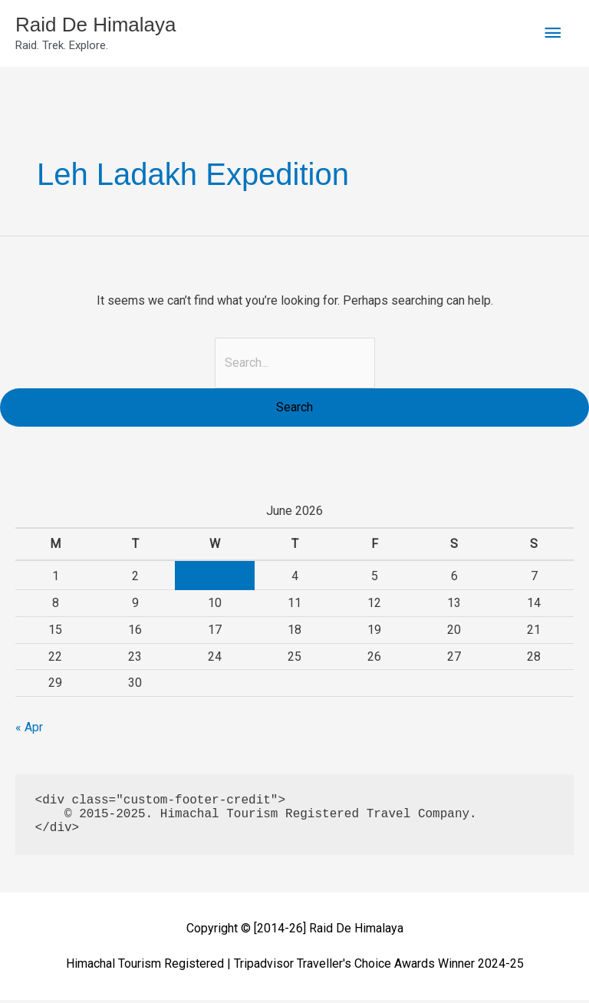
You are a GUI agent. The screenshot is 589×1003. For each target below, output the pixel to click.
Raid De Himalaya (108, 25)
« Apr (29, 730)
